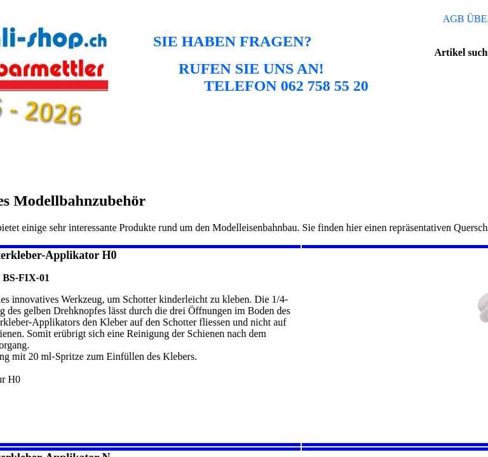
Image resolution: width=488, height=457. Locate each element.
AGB (453, 18)
